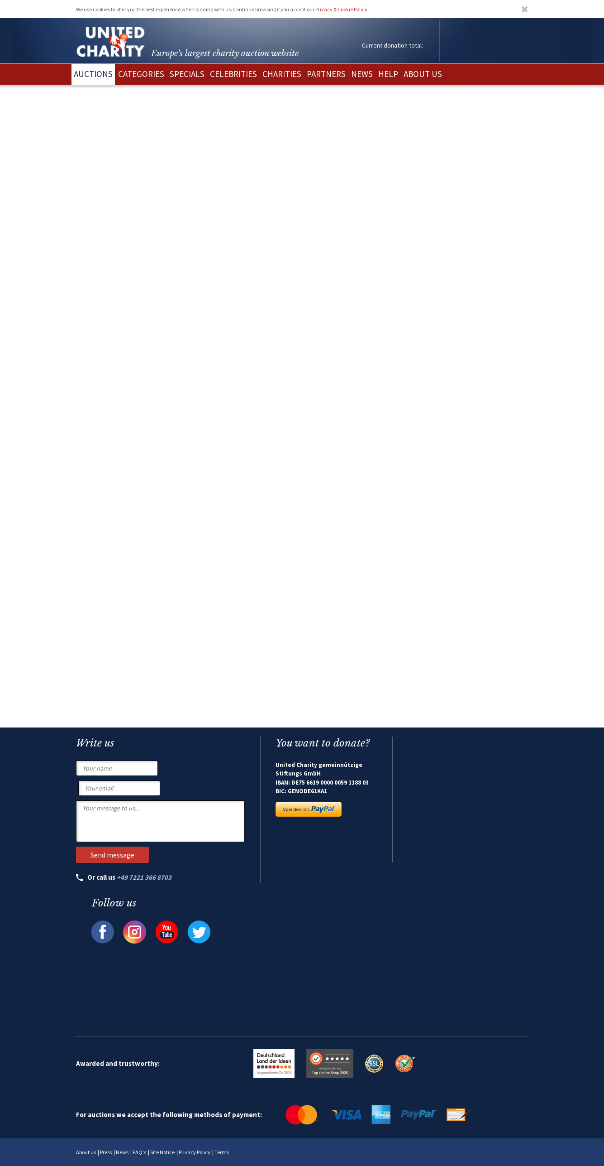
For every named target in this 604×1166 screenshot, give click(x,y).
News (122, 1152)
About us (86, 1152)
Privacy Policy (194, 1152)
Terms (221, 1152)
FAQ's (139, 1152)
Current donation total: (392, 45)
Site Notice (162, 1152)
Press (106, 1152)
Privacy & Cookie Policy (341, 9)
